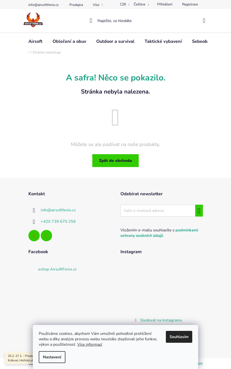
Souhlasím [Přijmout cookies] (179, 337)
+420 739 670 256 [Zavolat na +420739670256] (58, 221)
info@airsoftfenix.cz (43, 4)
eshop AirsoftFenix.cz (57, 269)
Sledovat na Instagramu (161, 320)
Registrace (190, 4)
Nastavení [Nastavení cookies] (52, 357)
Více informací (89, 344)
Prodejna (76, 4)
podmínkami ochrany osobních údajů (159, 232)
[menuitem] (35, 41)
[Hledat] (115, 21)
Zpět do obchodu (115, 160)
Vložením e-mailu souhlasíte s (159, 232)
